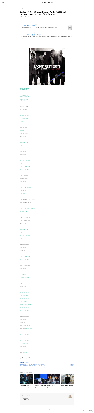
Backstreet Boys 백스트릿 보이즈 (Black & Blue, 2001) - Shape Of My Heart (32, 365)
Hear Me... (22, 363)
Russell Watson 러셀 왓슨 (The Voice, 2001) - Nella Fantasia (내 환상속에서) (32, 368)
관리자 (51, 410)
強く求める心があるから (27, 398)
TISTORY (47, 410)
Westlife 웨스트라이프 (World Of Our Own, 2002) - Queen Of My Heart (31, 367)
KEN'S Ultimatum (47, 2)
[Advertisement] (47, 31)
